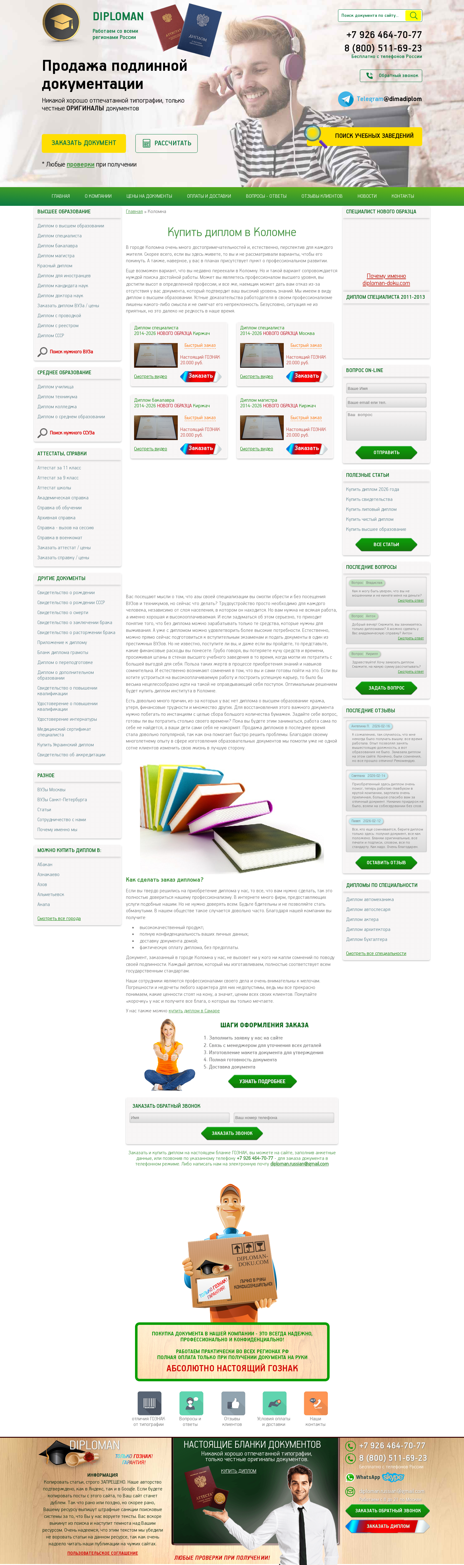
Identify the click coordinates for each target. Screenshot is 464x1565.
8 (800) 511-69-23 (383, 49)
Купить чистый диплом (370, 525)
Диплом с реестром (58, 326)
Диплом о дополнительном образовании (65, 675)
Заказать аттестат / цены (64, 548)
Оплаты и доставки (209, 196)
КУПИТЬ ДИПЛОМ (238, 1471)
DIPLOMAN (94, 1446)
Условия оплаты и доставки (273, 1421)
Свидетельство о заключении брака (74, 623)
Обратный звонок (398, 76)
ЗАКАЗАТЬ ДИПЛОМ (388, 1526)
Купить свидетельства (369, 505)
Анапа (43, 905)
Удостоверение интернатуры (67, 719)
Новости (367, 196)
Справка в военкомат (59, 538)
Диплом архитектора (368, 935)
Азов (42, 885)
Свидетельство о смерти (62, 613)
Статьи (44, 810)
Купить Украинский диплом (65, 745)
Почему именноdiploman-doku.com (386, 280)
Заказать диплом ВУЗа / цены (68, 306)
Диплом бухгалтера (366, 945)
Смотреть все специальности (376, 959)
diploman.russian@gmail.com (299, 1164)
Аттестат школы (54, 488)
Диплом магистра (56, 256)
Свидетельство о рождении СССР (71, 603)
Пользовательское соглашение (102, 1553)
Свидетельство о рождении (66, 593)
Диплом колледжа (57, 407)
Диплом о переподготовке (65, 663)
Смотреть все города (59, 919)
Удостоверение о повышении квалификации (67, 706)
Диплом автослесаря (368, 915)
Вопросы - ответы (266, 196)
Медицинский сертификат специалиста (64, 732)
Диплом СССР (50, 336)
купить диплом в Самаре (194, 1011)
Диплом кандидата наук (62, 286)
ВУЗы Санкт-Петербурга (62, 800)
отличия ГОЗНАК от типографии (148, 1421)
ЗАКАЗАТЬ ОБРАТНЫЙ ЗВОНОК (388, 1511)
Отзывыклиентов (232, 1421)
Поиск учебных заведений (374, 136)
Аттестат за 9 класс (58, 478)
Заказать (201, 376)
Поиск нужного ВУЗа (71, 352)
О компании (98, 196)
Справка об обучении (59, 508)
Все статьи (386, 550)
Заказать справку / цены (63, 558)
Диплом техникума (57, 397)
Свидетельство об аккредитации (71, 755)
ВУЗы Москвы (51, 790)
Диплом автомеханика (370, 905)
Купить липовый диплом (371, 515)
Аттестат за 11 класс (59, 468)
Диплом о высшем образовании (70, 226)
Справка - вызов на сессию (65, 528)
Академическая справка (63, 498)
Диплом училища (55, 387)
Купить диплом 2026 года (372, 495)
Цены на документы (149, 196)
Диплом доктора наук (60, 296)
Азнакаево (48, 875)
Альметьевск (50, 895)
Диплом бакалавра (57, 246)
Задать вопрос (386, 694)
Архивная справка (56, 518)
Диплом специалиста (59, 236)
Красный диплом (54, 266)
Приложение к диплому (62, 643)
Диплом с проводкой (59, 316)
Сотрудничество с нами (61, 820)
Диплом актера (362, 925)
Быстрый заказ (200, 345)
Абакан (44, 865)
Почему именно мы (57, 830)
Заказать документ (83, 143)
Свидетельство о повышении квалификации (67, 691)
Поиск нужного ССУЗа (72, 433)
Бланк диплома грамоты (62, 653)
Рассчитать (172, 143)
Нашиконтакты (316, 1421)
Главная (61, 196)
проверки (80, 164)
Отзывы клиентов (322, 196)
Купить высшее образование (376, 535)
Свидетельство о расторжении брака (76, 633)
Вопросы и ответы (190, 1421)
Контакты (403, 196)
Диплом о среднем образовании (71, 417)
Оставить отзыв (386, 868)
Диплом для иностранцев (64, 276)
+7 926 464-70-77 (384, 35)
